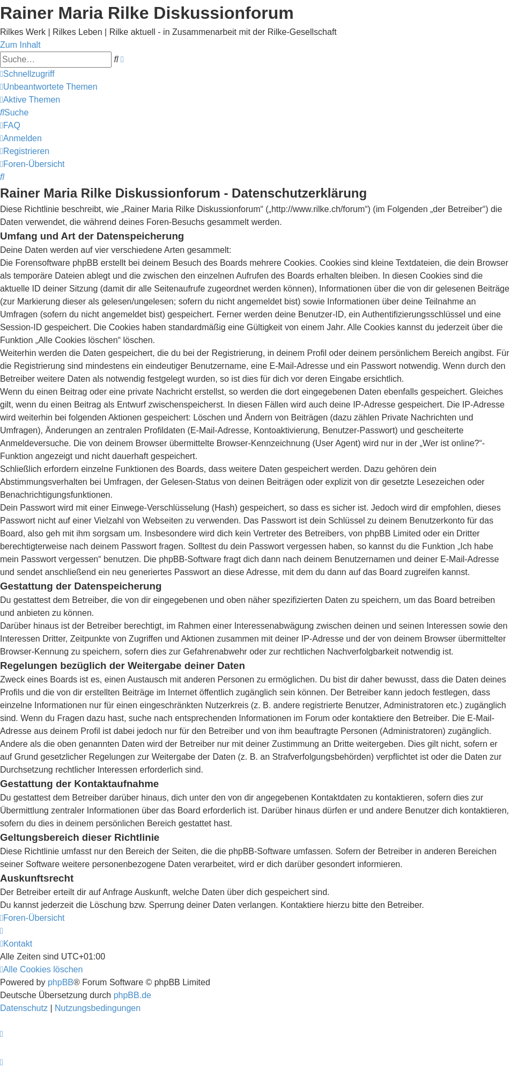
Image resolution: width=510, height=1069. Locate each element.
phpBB (60, 982)
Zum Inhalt (20, 44)
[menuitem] (49, 86)
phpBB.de (132, 995)
